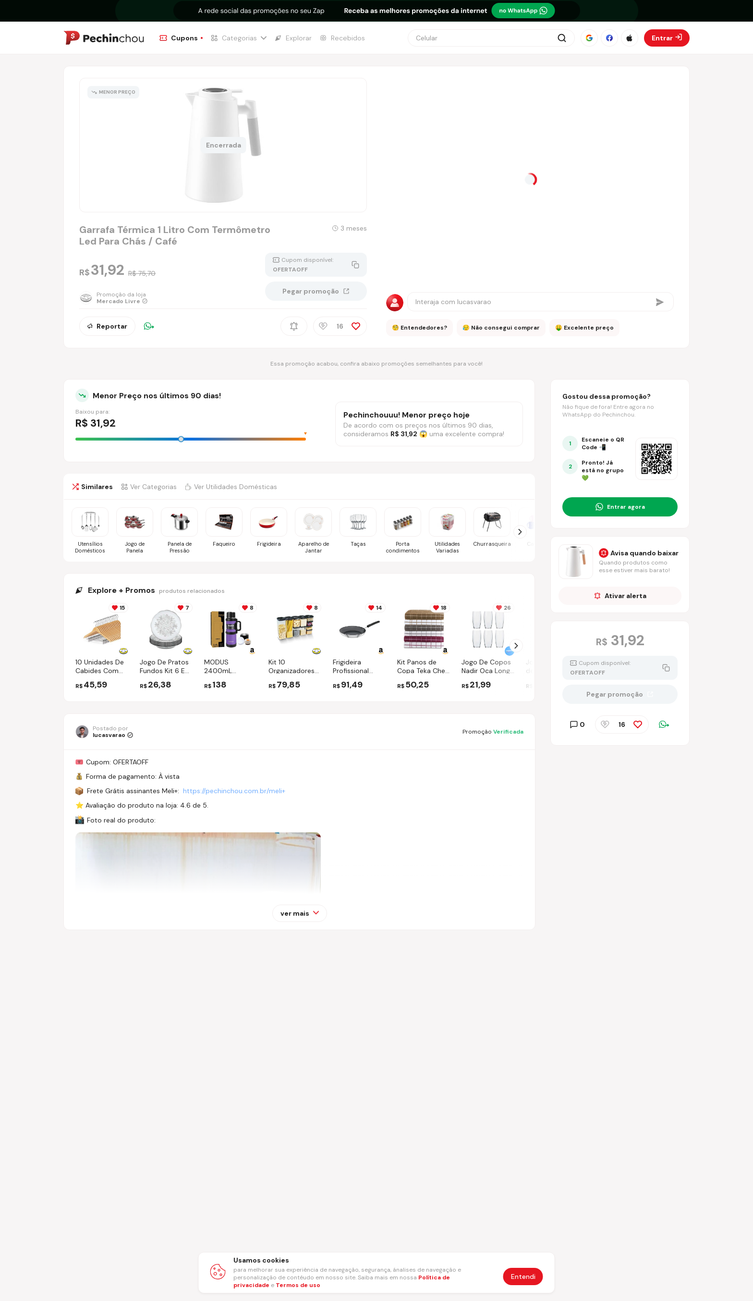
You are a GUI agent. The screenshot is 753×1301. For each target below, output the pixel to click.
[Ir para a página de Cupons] (181, 38)
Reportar (107, 326)
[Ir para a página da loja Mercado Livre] (117, 298)
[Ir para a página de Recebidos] (342, 38)
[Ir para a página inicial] (103, 38)
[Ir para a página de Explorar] (293, 38)
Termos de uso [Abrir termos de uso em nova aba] (298, 1285)
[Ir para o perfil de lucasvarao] (104, 731)
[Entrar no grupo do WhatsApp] (620, 506)
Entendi (523, 1276)
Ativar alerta (620, 595)
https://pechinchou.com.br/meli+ (234, 790)
